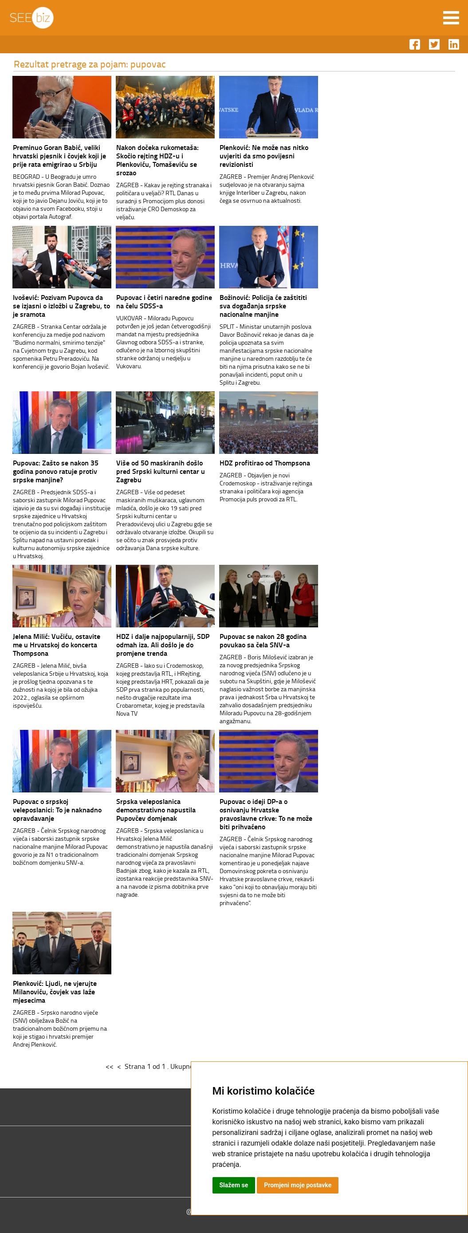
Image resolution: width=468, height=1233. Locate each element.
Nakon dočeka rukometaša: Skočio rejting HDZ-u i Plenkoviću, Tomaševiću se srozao (157, 159)
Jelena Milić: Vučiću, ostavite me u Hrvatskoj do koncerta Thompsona (56, 644)
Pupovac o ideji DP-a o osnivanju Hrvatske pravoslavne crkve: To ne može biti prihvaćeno (266, 813)
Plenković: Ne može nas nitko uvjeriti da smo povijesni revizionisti (264, 155)
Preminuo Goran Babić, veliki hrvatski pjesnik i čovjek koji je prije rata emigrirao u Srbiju (59, 155)
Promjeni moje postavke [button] (297, 1185)
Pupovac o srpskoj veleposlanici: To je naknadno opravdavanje (57, 809)
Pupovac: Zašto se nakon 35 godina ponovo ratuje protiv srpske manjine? (55, 471)
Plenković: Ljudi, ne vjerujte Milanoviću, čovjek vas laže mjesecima (55, 991)
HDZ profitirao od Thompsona (265, 462)
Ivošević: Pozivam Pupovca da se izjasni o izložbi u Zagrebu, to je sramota (61, 305)
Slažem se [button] (234, 1185)
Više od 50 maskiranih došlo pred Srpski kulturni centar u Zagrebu (160, 471)
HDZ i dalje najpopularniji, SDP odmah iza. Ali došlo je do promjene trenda (162, 644)
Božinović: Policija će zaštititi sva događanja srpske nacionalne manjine (263, 305)
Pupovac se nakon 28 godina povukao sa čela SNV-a (263, 640)
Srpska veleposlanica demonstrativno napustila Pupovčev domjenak (156, 809)
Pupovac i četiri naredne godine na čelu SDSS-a (164, 301)
